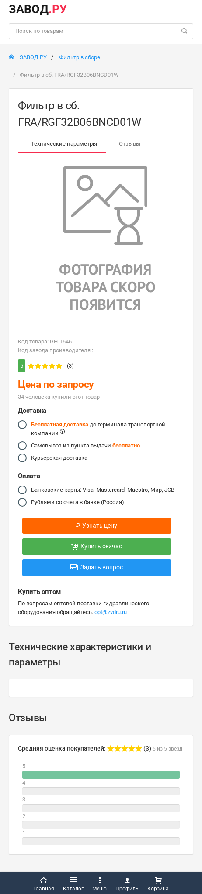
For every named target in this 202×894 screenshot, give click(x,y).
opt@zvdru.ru (110, 612)
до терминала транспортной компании (98, 428)
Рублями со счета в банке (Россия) (77, 502)
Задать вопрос (96, 567)
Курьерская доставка (59, 458)
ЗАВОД (38, 9)
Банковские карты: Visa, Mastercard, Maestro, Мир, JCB (102, 490)
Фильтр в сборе (79, 57)
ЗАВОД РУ (28, 57)
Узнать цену (96, 525)
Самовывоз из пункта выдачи (85, 445)
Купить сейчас (96, 546)
